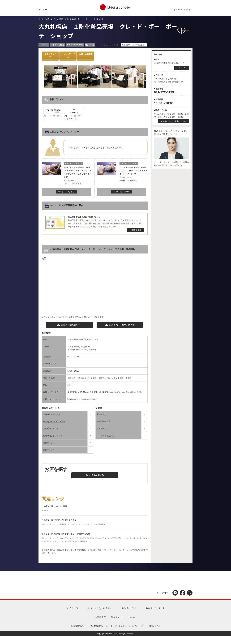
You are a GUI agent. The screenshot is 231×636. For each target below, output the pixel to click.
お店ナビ (49, 19)
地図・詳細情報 (85, 55)
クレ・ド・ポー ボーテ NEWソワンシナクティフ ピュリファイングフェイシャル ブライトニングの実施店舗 (81, 538)
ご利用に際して (77, 626)
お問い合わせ (155, 626)
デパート (45, 510)
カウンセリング (68, 55)
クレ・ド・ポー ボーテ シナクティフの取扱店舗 (88, 524)
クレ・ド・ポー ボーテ (53, 116)
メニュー (42, 9)
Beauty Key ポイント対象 (54, 421)
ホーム (40, 19)
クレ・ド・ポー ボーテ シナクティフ (74, 116)
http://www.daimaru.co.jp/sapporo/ (82, 399)
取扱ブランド (50, 55)
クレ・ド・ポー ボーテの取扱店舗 (54, 524)
